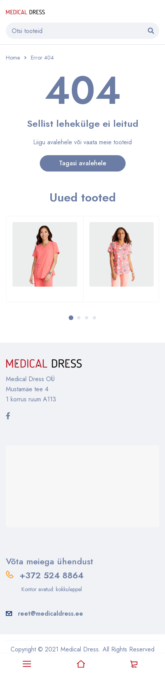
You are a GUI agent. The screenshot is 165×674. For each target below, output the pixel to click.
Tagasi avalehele (82, 163)
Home (13, 57)
